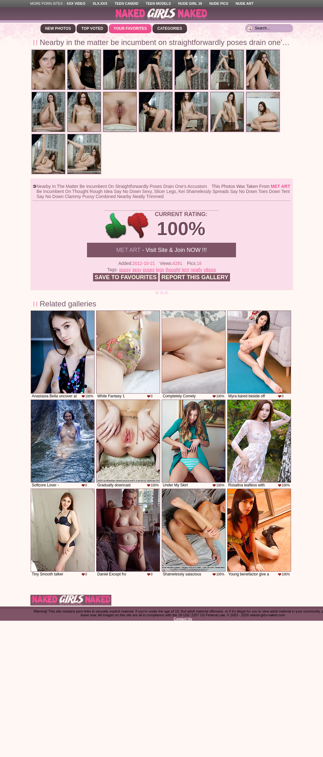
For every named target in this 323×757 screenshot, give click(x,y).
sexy (136, 269)
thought (172, 269)
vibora (210, 269)
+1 (116, 225)
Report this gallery (194, 277)
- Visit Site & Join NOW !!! (161, 250)
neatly (196, 269)
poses (148, 269)
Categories (169, 28)
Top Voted (92, 28)
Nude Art (244, 3)
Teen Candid (126, 3)
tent (185, 269)
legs (160, 269)
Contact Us (183, 619)
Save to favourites (126, 277)
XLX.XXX (100, 3)
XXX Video (75, 3)
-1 (138, 225)
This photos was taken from (251, 186)
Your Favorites (130, 28)
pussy (125, 269)
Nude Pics (218, 3)
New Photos (58, 28)
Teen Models (158, 3)
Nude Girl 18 (190, 3)
